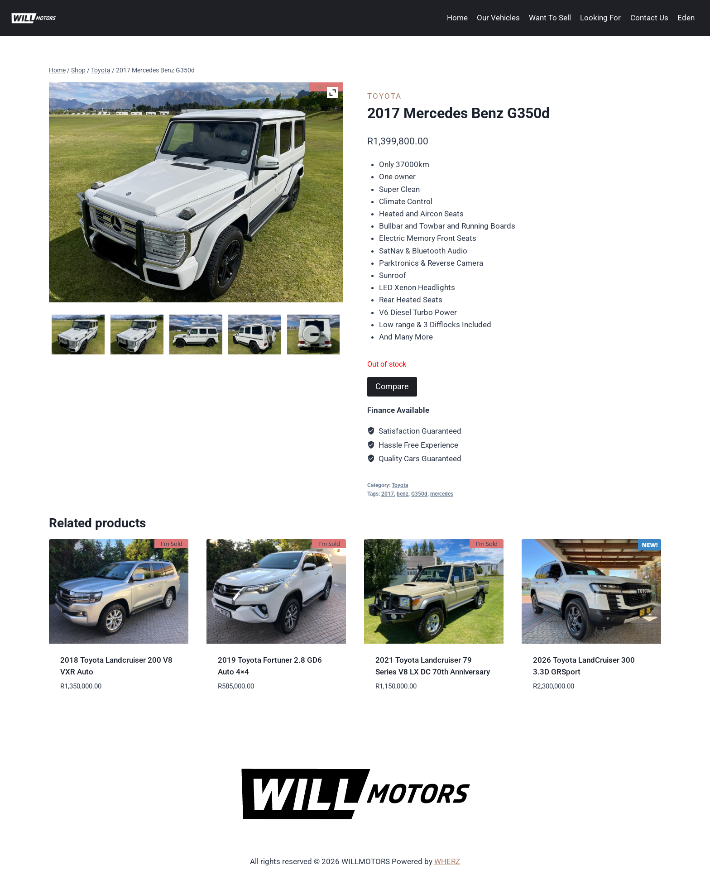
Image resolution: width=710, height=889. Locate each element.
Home (457, 17)
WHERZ (447, 861)
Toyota (384, 95)
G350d (419, 494)
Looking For (600, 17)
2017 (387, 494)
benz (402, 494)
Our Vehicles (498, 17)
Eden (686, 17)
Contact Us (649, 17)
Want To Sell (550, 17)
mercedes (441, 494)
